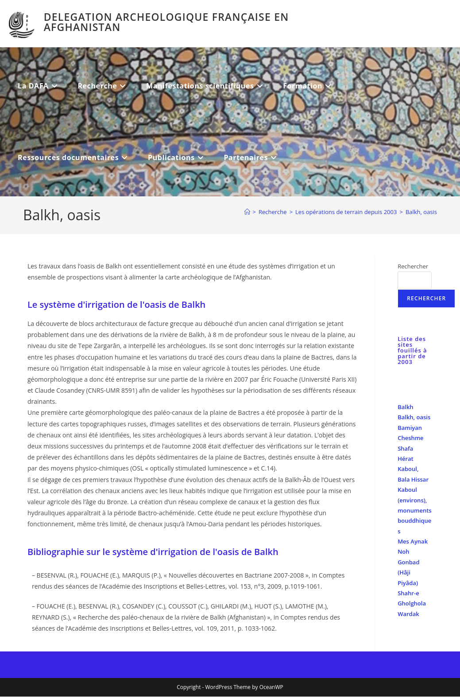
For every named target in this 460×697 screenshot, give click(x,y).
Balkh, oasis (421, 212)
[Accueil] (247, 212)
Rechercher (413, 266)
